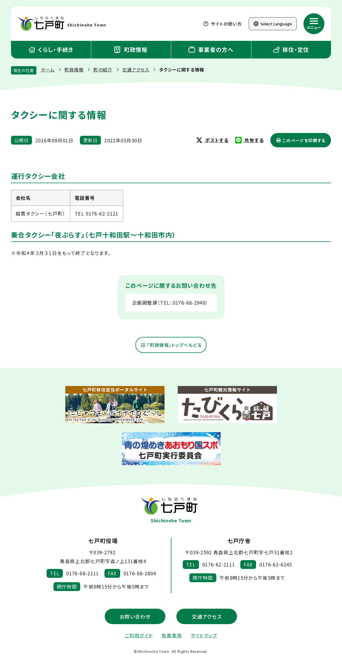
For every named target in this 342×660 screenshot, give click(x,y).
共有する (249, 140)
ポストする (212, 140)
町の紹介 (102, 69)
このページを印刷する (301, 140)
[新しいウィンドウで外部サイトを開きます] (115, 405)
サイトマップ (204, 635)
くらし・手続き (51, 50)
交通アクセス (135, 69)
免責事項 (171, 635)
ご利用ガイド (139, 635)
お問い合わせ (135, 616)
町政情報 (130, 50)
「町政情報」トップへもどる (171, 345)
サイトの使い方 (222, 23)
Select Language (273, 23)
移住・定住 (291, 50)
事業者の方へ (210, 50)
